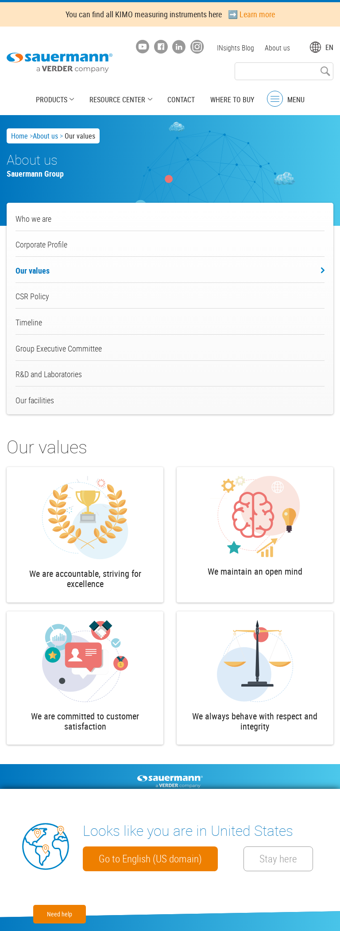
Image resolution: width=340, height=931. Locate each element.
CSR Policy (32, 296)
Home (19, 136)
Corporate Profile (41, 244)
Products (52, 99)
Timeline (28, 322)
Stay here (279, 859)
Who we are (33, 218)
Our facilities (34, 400)
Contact (181, 99)
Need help (59, 914)
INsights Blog (235, 48)
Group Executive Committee (58, 348)
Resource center (118, 99)
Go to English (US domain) (150, 859)
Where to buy (232, 99)
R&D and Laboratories (48, 374)
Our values (32, 270)
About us (277, 48)
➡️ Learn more (251, 14)
